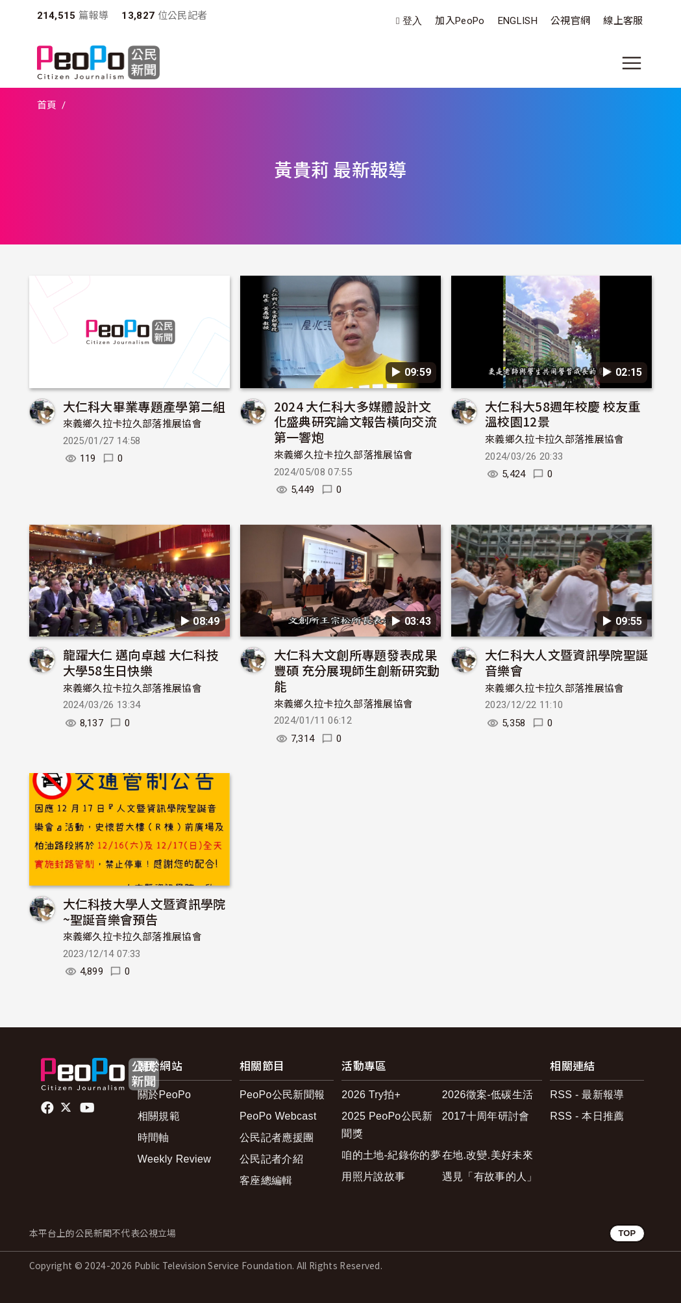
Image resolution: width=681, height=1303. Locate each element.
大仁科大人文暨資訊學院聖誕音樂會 (566, 662)
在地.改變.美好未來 (487, 1155)
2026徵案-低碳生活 (487, 1094)
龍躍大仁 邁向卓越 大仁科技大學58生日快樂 (141, 662)
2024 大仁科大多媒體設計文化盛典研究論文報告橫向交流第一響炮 (355, 421)
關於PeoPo (164, 1094)
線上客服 (623, 21)
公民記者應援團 (277, 1137)
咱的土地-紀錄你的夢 (391, 1155)
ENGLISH (518, 21)
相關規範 (159, 1116)
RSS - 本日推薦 (587, 1116)
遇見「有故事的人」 (490, 1176)
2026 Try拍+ (371, 1094)
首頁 (47, 105)
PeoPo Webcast (278, 1116)
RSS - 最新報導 (587, 1094)
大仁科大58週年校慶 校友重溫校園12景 (562, 413)
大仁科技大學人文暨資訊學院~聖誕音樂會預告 (144, 911)
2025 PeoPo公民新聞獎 (386, 1125)
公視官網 (570, 21)
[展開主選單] (632, 63)
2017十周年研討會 (486, 1116)
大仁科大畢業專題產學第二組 (144, 406)
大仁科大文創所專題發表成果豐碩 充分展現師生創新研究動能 (357, 670)
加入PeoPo (459, 21)
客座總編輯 (266, 1180)
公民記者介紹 (271, 1159)
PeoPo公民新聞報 (282, 1094)
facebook (48, 1107)
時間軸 (153, 1137)
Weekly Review (174, 1159)
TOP (627, 1233)
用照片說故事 (373, 1176)
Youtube (88, 1107)
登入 (412, 21)
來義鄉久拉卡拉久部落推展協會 (132, 424)
